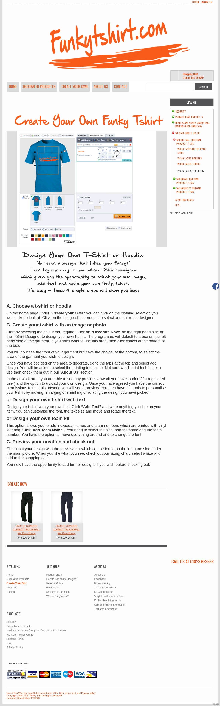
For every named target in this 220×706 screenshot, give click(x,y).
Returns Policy (54, 583)
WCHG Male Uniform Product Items (187, 181)
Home (13, 86)
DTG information (103, 591)
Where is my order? (57, 596)
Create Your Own (74, 86)
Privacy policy (88, 693)
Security (180, 111)
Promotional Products (189, 117)
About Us (101, 86)
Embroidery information (107, 600)
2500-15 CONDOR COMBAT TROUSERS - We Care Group (26, 529)
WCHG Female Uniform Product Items (188, 141)
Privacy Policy (102, 583)
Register (206, 2)
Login (195, 2)
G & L (178, 205)
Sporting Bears (184, 199)
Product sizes (54, 574)
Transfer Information (105, 609)
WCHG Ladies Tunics (188, 164)
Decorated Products (39, 86)
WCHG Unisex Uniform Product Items (188, 190)
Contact (120, 86)
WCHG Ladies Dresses (189, 158)
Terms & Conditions (105, 587)
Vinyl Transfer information (108, 596)
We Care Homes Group (187, 133)
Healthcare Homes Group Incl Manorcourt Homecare (192, 124)
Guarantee (52, 587)
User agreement (67, 693)
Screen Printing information (109, 604)
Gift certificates (15, 647)
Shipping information (58, 591)
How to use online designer (61, 579)
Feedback (100, 579)
